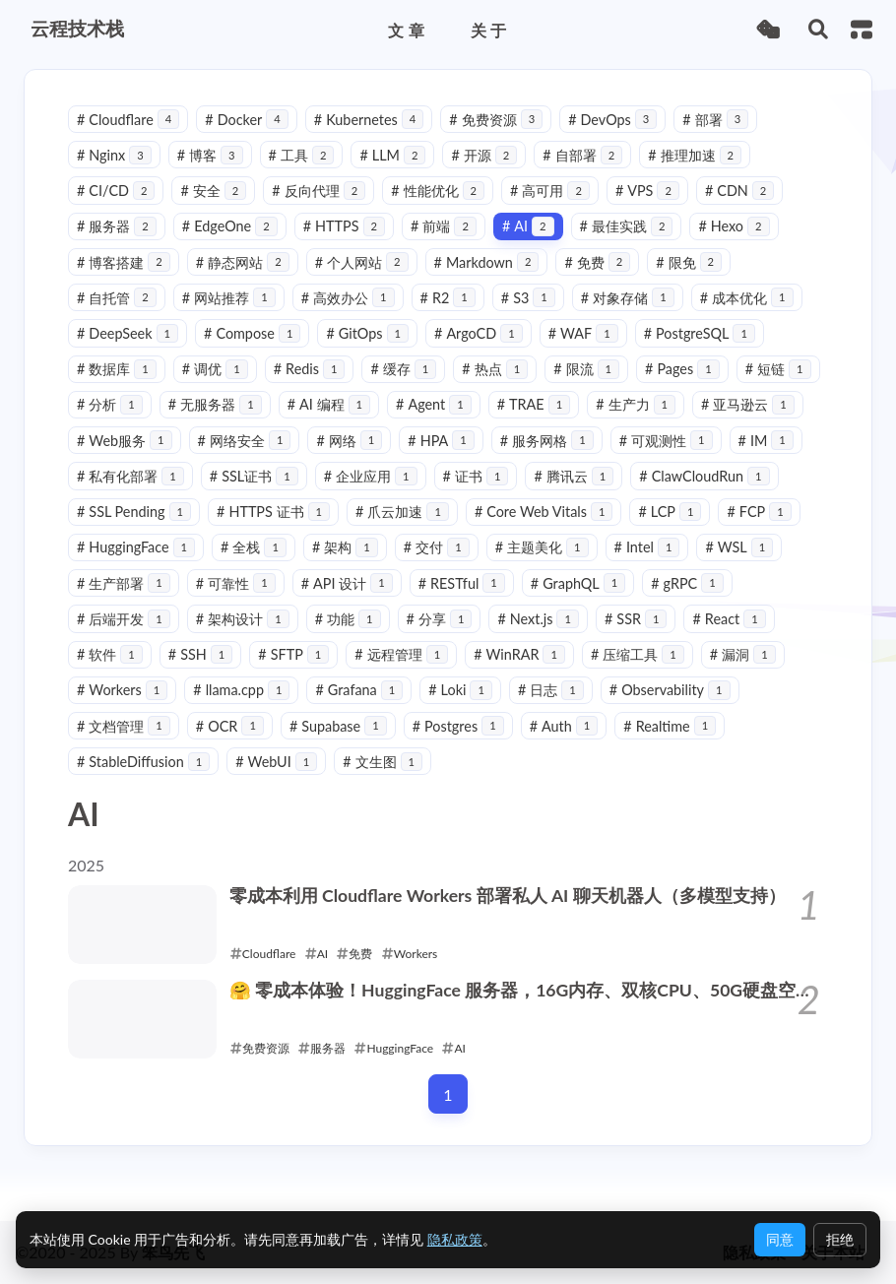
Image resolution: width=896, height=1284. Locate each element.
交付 (437, 547)
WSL (739, 547)
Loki (460, 689)
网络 (349, 440)
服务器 (117, 226)
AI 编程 (329, 404)
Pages (682, 368)
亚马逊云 (748, 404)
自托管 (117, 298)
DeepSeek (127, 333)
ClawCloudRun (704, 476)
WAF (583, 333)
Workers (122, 689)
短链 (778, 368)
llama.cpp (241, 689)
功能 (348, 619)
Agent (434, 404)
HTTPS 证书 (273, 511)
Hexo (733, 226)
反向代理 (318, 190)
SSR (636, 619)
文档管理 (123, 726)
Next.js (538, 619)
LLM (392, 155)
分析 (110, 404)
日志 (551, 689)
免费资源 (496, 119)
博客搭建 (123, 262)
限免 (689, 262)
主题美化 (542, 547)
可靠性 (236, 583)
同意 (780, 1239)
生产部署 (123, 583)
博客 (210, 155)
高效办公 (348, 298)
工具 (302, 155)
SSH (200, 654)
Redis (310, 368)
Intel (647, 547)
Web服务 (124, 440)
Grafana (359, 689)
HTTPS (344, 226)
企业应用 (370, 476)
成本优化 (747, 298)
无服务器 (215, 404)
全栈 (254, 547)
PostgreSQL (699, 333)
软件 (110, 654)
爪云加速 (402, 511)
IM (766, 440)
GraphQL (578, 583)
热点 (495, 368)
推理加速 (694, 155)
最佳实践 (626, 226)
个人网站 (362, 262)
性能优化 (437, 190)
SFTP (293, 654)
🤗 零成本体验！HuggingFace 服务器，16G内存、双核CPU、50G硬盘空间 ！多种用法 (521, 991)
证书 (476, 476)
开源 (484, 155)
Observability (670, 689)
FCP (759, 511)
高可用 (550, 190)
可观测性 (666, 440)
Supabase (338, 726)
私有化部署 (130, 476)
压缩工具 (637, 654)
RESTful (461, 583)
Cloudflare (128, 119)
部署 (715, 119)
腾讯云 (573, 476)
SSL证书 (254, 476)
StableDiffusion (143, 761)
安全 (213, 190)
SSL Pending (134, 511)
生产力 (635, 404)
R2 (448, 298)
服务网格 (547, 440)
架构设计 (242, 619)
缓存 (403, 368)
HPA (441, 440)
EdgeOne (230, 226)
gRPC (687, 583)
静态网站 (242, 262)
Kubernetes (368, 119)
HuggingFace (136, 547)
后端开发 (123, 619)
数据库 (117, 368)
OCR (230, 726)
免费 (597, 262)
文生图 (382, 761)
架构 (345, 547)
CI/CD (116, 190)
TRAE (533, 404)
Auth (564, 726)
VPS (647, 190)
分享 (440, 619)
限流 (586, 368)
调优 (215, 368)
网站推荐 (229, 298)
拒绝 (840, 1239)
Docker (246, 119)
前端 (444, 226)
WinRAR (519, 654)
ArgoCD (478, 333)
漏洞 (743, 654)
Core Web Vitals (544, 511)
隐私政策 (454, 1239)
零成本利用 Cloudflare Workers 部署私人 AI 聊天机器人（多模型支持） (507, 895)
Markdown (487, 262)
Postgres (458, 726)
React (728, 619)
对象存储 (627, 298)
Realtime (669, 726)
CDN (739, 190)
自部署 (582, 155)
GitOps (367, 333)
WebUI (276, 761)
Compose (252, 333)
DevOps (612, 119)
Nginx (114, 155)
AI (528, 226)
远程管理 (401, 654)
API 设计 (347, 583)
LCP (669, 511)
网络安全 (244, 440)
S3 (528, 298)
